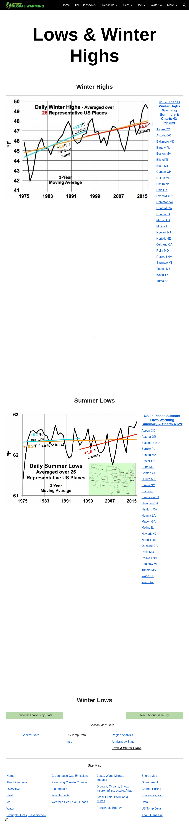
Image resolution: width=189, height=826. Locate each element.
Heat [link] (126, 5)
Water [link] (154, 5)
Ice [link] (140, 5)
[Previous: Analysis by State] (34, 715)
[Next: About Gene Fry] (154, 715)
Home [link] (66, 5)
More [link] (170, 5)
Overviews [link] (107, 5)
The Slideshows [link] (85, 5)
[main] (94, 45)
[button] (184, 5)
